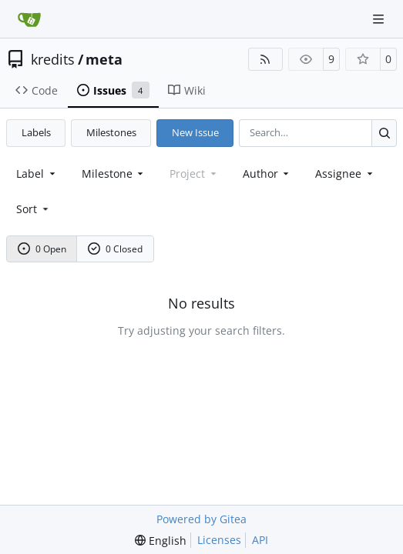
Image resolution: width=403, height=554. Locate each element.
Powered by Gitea (201, 519)
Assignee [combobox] (345, 173)
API (260, 539)
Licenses (219, 539)
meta (104, 59)
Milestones (111, 132)
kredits (53, 59)
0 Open (42, 248)
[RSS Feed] (266, 59)
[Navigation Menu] (379, 19)
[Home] (29, 19)
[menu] (33, 209)
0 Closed (115, 248)
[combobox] (37, 173)
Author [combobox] (267, 173)
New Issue (195, 132)
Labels (36, 132)
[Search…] (384, 132)
